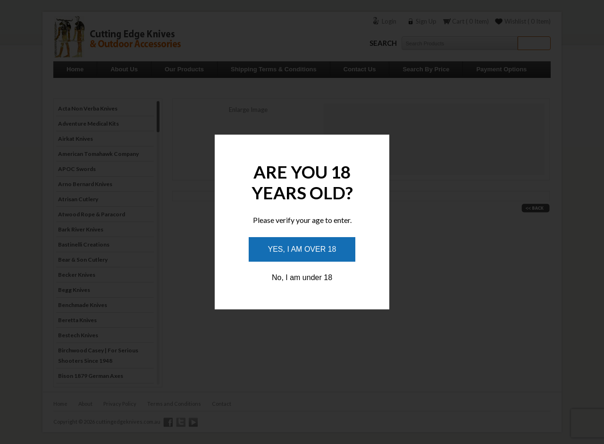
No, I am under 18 (302, 277)
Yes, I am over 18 (302, 249)
